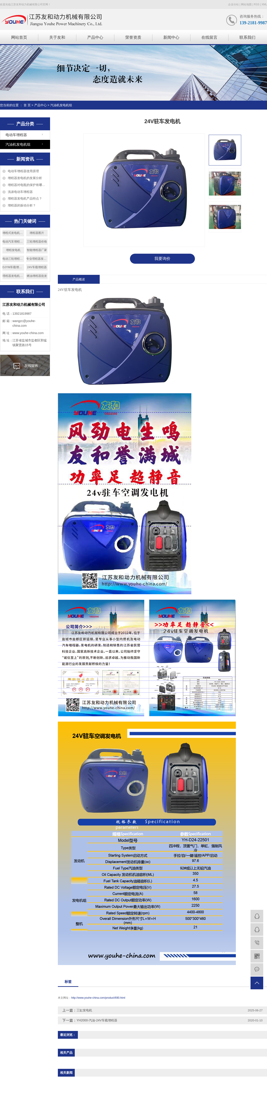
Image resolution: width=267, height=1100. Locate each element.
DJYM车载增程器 (13, 267)
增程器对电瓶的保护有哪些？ (28, 185)
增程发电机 (13, 250)
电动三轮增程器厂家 (13, 258)
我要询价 (162, 258)
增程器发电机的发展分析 (25, 178)
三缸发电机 (84, 1010)
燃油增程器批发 (37, 276)
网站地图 (246, 4)
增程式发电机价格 (13, 233)
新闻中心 (171, 37)
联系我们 (247, 37)
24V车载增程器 (37, 267)
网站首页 (19, 37)
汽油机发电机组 (61, 105)
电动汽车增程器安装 (13, 241)
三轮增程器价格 (37, 241)
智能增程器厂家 (37, 250)
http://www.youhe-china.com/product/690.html (98, 997)
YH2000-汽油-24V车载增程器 (97, 1020)
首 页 (27, 105)
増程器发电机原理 (13, 276)
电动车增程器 (16, 135)
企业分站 (233, 4)
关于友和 (57, 37)
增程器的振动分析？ (22, 205)
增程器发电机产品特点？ (25, 198)
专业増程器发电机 (37, 258)
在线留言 (209, 37)
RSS (256, 4)
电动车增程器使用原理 (23, 171)
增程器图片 (37, 233)
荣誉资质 (133, 37)
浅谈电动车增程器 (20, 192)
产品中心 (95, 37)
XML (264, 4)
